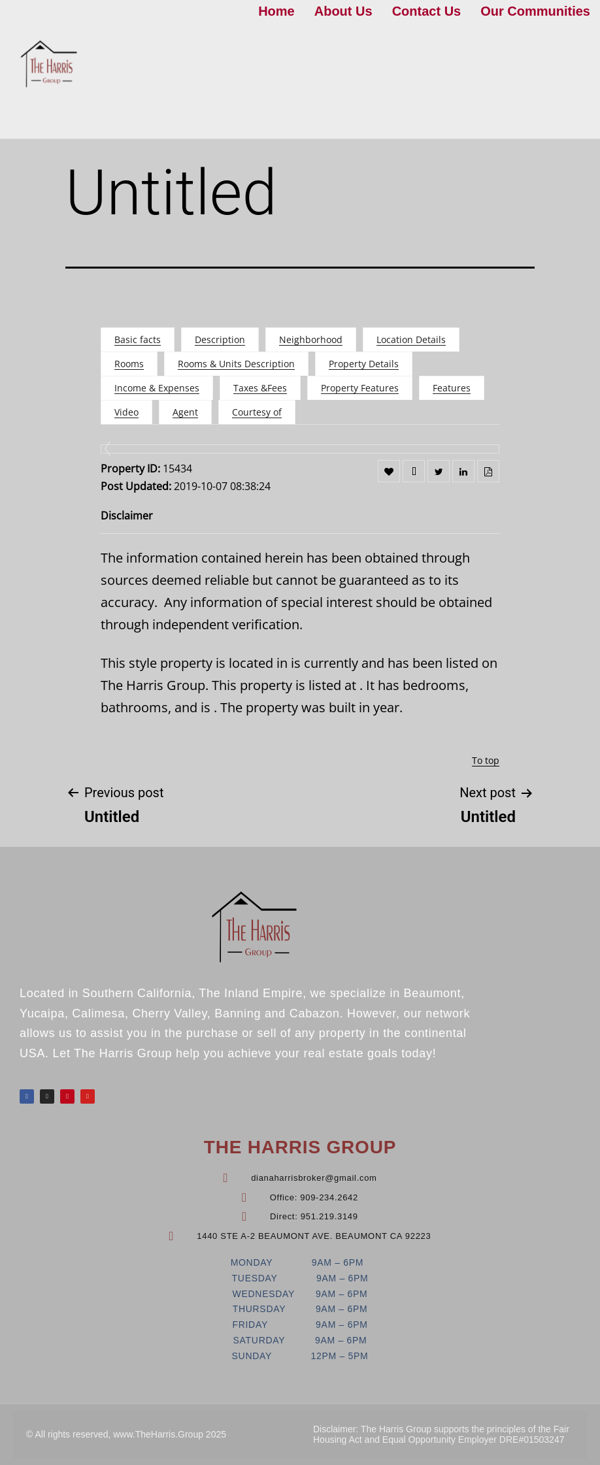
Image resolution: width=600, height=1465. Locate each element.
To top (485, 760)
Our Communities (535, 11)
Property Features (360, 388)
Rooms (129, 363)
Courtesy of (257, 412)
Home (276, 11)
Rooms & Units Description (236, 363)
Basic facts (137, 339)
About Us (343, 11)
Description (220, 339)
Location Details (411, 339)
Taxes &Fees (260, 388)
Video (126, 412)
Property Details (364, 363)
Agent (185, 412)
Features (452, 388)
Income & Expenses (156, 388)
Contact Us (426, 11)
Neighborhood (310, 339)
